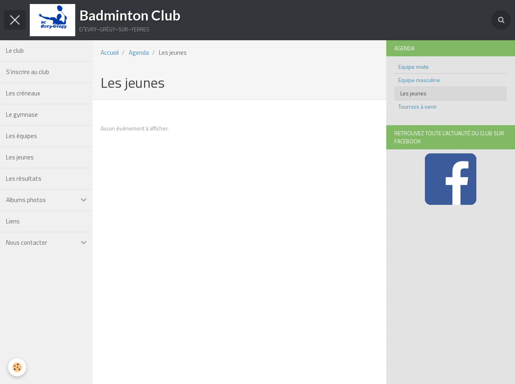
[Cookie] (17, 367)
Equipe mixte (413, 66)
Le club (15, 50)
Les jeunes (20, 157)
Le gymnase (22, 114)
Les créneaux (23, 93)
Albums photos (26, 199)
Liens (13, 221)
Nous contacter (26, 242)
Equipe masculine (419, 80)
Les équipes (21, 135)
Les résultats (23, 178)
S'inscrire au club (27, 71)
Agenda (139, 52)
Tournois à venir (417, 106)
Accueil (110, 52)
